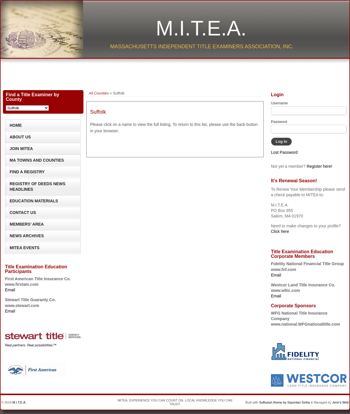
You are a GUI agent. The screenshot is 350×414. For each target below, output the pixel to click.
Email (10, 290)
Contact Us (23, 212)
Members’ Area (27, 224)
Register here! (319, 166)
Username (279, 103)
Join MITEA (21, 148)
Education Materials (34, 201)
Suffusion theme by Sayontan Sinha (284, 402)
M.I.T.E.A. (201, 28)
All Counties (99, 93)
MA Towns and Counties (37, 160)
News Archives (27, 235)
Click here (280, 231)
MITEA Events (25, 247)
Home (16, 125)
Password (279, 122)
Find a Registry (27, 171)
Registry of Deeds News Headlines (37, 186)
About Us (20, 137)
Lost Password (284, 152)
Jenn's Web (340, 402)
